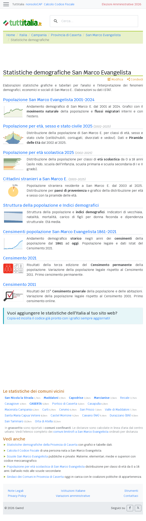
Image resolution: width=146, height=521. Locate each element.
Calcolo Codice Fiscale (59, 4)
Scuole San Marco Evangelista (27, 456)
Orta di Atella (48, 421)
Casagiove (15, 403)
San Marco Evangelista (103, 35)
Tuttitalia (18, 4)
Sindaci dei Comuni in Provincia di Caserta (35, 477)
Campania (39, 35)
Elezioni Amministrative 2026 (121, 4)
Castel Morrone (65, 415)
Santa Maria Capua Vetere (26, 415)
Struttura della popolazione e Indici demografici (51, 205)
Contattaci (131, 496)
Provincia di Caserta (66, 35)
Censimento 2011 (19, 284)
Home (10, 35)
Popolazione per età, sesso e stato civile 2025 (48, 126)
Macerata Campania (22, 409)
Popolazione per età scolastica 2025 (38, 152)
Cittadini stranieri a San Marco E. (35, 179)
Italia (23, 35)
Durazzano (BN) (124, 415)
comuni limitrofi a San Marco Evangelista (80, 431)
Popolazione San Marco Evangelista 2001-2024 (49, 99)
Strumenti (131, 491)
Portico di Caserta (68, 403)
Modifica (115, 79)
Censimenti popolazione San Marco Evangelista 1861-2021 (60, 231)
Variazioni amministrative (73, 496)
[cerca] (93, 21)
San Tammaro (18, 421)
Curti (49, 409)
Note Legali (15, 491)
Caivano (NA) (94, 415)
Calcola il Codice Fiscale (23, 450)
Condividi (135, 79)
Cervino (68, 409)
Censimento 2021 (20, 258)
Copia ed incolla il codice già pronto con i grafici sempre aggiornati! (58, 318)
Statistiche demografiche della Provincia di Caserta (42, 444)
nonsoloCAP (34, 4)
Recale (128, 398)
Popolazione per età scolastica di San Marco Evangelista (46, 466)
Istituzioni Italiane (73, 491)
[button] (130, 508)
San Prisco (91, 409)
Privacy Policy (17, 496)
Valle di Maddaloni (121, 409)
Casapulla (98, 403)
